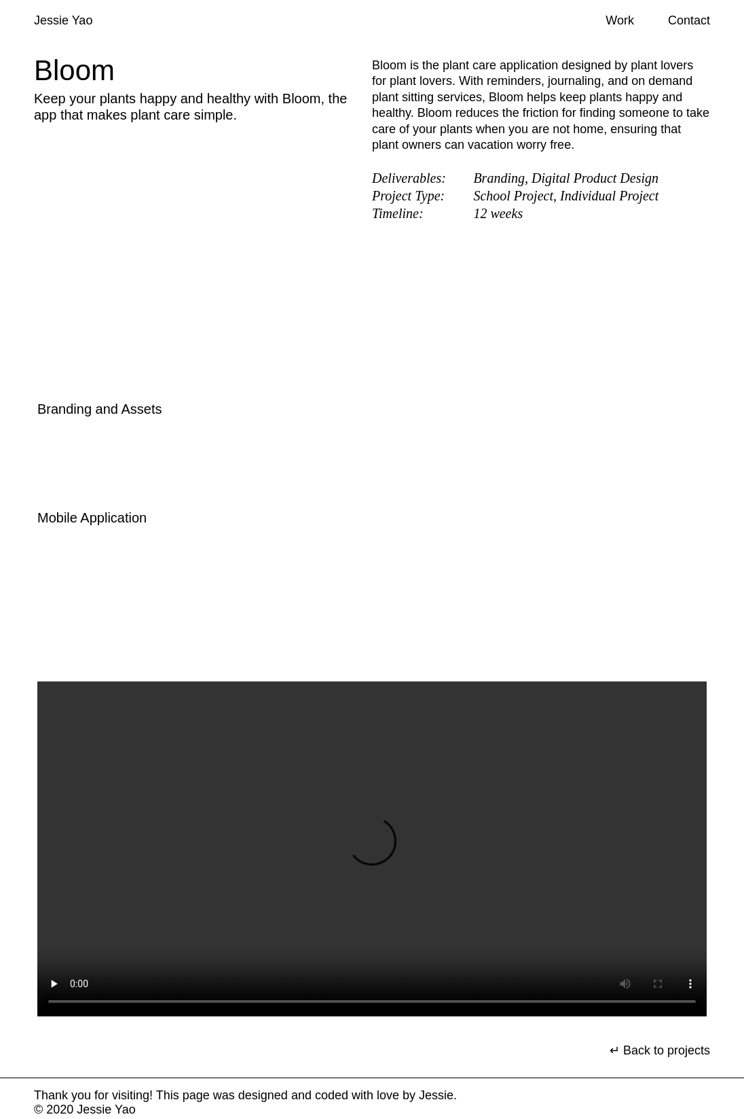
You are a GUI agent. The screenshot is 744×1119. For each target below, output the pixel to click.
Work (620, 20)
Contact (689, 20)
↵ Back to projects (660, 1050)
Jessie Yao (63, 20)
